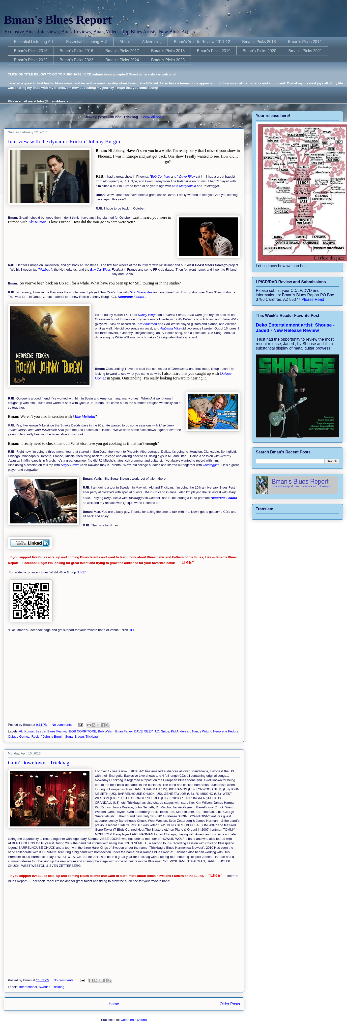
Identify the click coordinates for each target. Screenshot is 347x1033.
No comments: (62, 725)
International (28, 987)
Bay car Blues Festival (51, 731)
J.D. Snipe (161, 731)
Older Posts (230, 1004)
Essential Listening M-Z (86, 42)
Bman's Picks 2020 (259, 51)
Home (114, 1004)
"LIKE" (82, 572)
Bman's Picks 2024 (122, 60)
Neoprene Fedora (225, 731)
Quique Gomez (18, 736)
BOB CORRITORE (82, 731)
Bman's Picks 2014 (305, 42)
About (124, 42)
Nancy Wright (201, 731)
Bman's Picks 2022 (31, 60)
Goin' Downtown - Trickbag (38, 762)
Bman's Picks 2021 (305, 51)
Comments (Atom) (134, 1020)
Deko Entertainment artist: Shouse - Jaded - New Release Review (295, 327)
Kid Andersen (180, 731)
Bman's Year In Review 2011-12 (202, 42)
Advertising (152, 42)
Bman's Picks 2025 (168, 60)
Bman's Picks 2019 (214, 51)
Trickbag (92, 736)
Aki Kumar (26, 731)
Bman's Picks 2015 (31, 51)
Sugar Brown (74, 736)
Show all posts (152, 117)
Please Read (312, 299)
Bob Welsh (106, 731)
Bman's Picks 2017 (122, 51)
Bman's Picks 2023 (76, 60)
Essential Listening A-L (34, 42)
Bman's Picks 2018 (168, 51)
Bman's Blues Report (58, 19)
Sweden (44, 987)
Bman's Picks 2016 (76, 51)
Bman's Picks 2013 (259, 42)
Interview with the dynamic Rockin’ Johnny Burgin (64, 141)
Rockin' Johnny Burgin (47, 736)
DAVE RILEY (143, 731)
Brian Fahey (123, 731)
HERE (133, 630)
